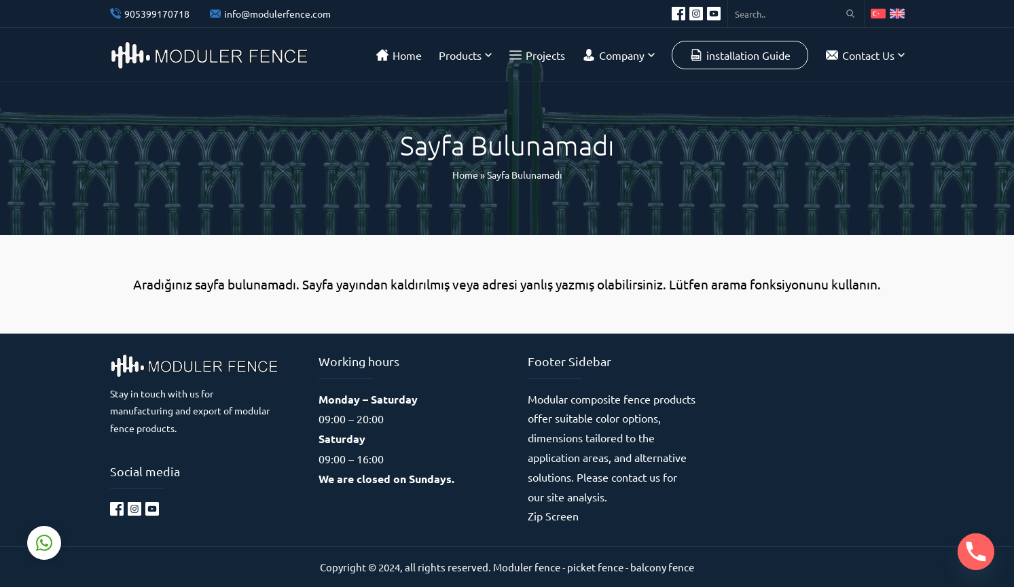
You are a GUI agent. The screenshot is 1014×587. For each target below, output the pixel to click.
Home (465, 174)
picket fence (595, 567)
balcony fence (662, 567)
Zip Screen (553, 515)
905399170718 (156, 13)
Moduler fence (526, 567)
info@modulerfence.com (277, 13)
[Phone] (976, 551)
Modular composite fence (589, 399)
